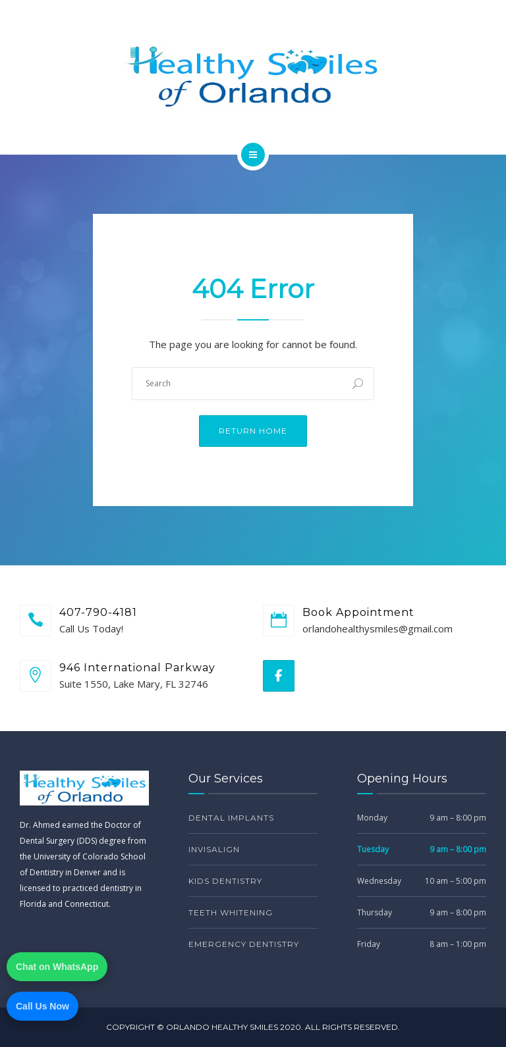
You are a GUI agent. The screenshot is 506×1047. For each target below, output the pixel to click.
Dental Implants (231, 818)
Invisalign (214, 849)
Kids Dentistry (225, 881)
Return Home (253, 431)
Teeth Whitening (230, 912)
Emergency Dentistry (243, 944)
